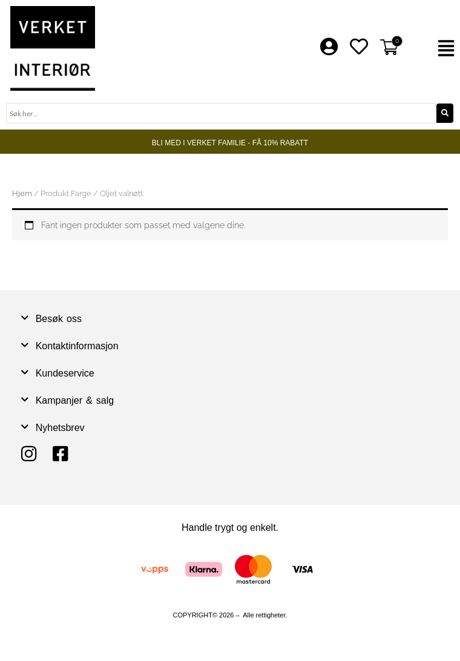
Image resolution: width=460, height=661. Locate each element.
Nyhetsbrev (60, 428)
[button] (434, 48)
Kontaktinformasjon (77, 346)
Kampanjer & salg (75, 400)
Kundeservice (65, 373)
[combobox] (221, 113)
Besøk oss (59, 319)
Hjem (22, 193)
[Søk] (445, 113)
